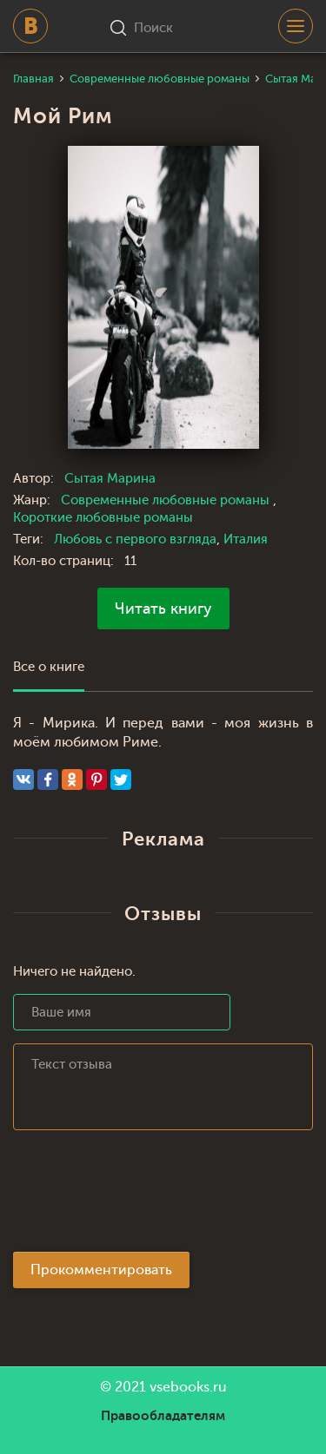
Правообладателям (163, 1416)
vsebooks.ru (188, 1387)
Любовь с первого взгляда (135, 539)
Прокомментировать (101, 1270)
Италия (245, 539)
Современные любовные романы (167, 500)
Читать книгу (163, 608)
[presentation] (145, 1196)
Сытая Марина (110, 478)
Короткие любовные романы (103, 517)
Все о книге (48, 667)
